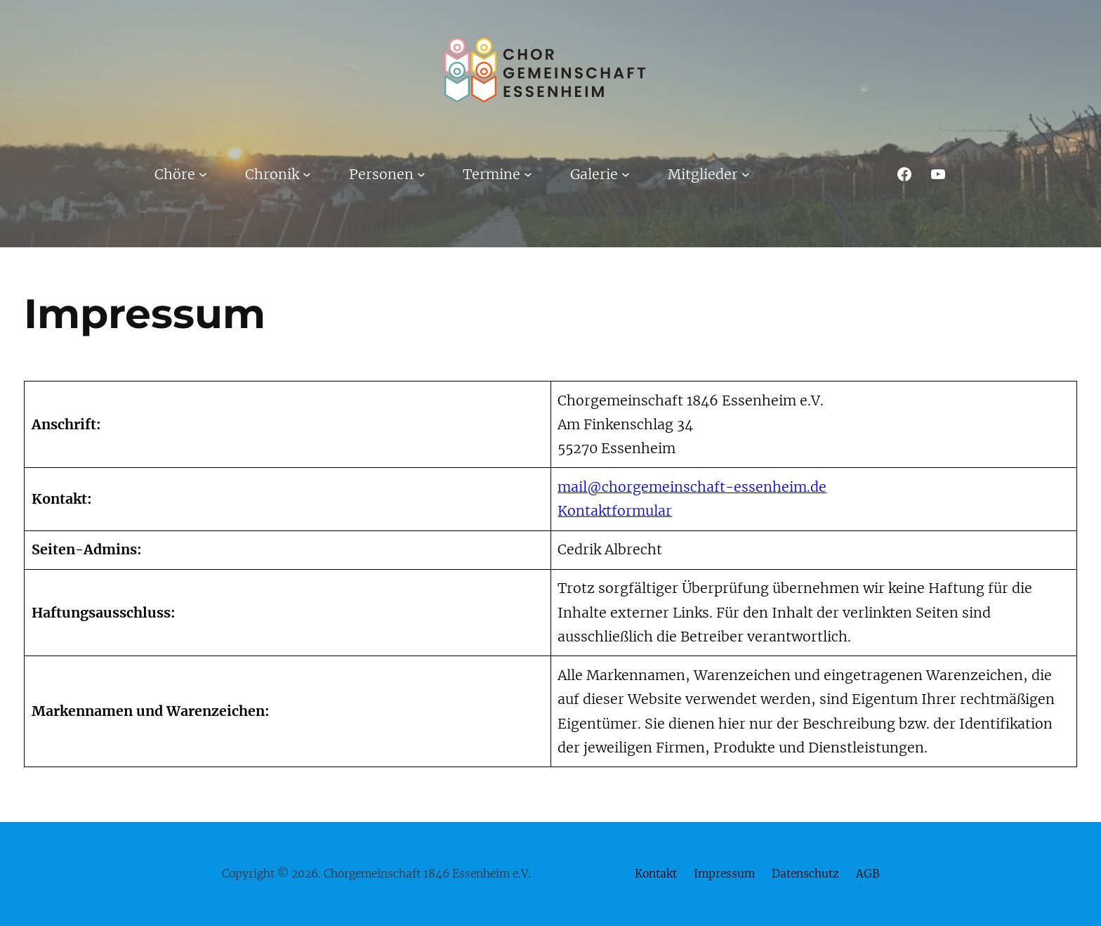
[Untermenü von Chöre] (203, 174)
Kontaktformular (615, 510)
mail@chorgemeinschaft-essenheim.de (692, 486)
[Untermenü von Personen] (421, 174)
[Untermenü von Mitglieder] (745, 174)
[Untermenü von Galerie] (625, 174)
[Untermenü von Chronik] (307, 174)
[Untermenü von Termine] (528, 174)
